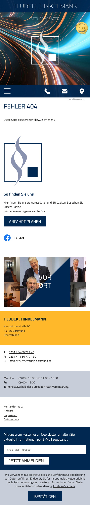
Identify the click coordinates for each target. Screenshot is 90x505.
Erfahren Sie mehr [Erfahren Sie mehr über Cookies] (64, 486)
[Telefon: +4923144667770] (47, 91)
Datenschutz (11, 419)
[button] (7, 91)
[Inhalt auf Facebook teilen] (17, 237)
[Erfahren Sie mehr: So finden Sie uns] (25, 221)
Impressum (10, 415)
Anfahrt (8, 411)
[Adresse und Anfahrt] (81, 91)
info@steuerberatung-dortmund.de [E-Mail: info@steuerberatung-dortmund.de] (30, 361)
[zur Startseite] (45, 6)
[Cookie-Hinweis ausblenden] (45, 496)
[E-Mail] (45, 449)
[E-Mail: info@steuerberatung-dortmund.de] (64, 91)
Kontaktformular (14, 407)
